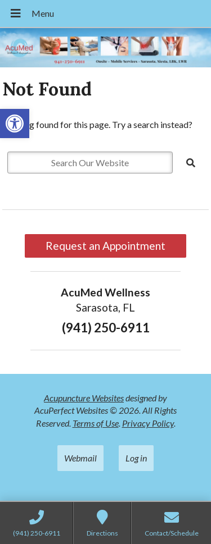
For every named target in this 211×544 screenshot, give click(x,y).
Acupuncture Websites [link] (84, 397)
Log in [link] (136, 457)
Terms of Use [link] (96, 423)
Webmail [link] (80, 457)
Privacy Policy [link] (148, 423)
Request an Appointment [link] (105, 245)
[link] (14, 123)
